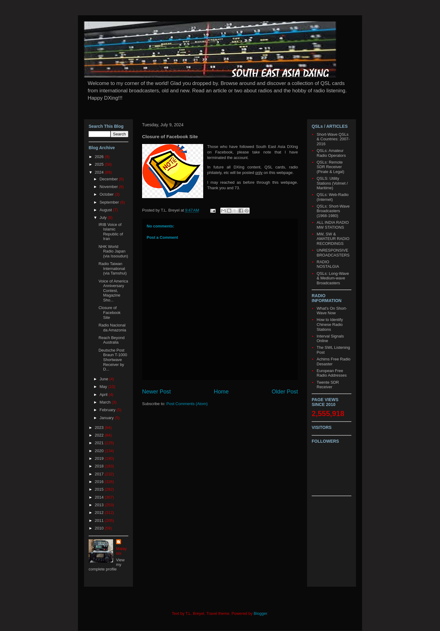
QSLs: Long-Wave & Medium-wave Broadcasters (333, 278)
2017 (100, 474)
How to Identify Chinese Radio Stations (330, 324)
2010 (100, 528)
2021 (100, 443)
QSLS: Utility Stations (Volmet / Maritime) (332, 183)
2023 (100, 427)
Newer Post (156, 392)
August (106, 210)
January (107, 417)
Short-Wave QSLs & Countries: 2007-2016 (333, 139)
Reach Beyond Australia (111, 340)
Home (221, 392)
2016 (100, 481)
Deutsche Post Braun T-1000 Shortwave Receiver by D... (112, 359)
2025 (100, 164)
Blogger (260, 613)
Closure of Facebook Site (109, 312)
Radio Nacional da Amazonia (112, 327)
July (104, 217)
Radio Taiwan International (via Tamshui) (112, 268)
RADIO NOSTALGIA (328, 264)
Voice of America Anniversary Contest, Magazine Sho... (113, 290)
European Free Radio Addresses (331, 373)
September (110, 202)
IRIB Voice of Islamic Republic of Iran (110, 231)
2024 (100, 172)
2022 (100, 435)
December (109, 179)
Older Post (285, 392)
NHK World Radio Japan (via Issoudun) (113, 251)
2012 (100, 512)
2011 (100, 520)
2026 (100, 156)
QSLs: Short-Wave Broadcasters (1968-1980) (333, 211)
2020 (100, 450)
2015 (100, 489)
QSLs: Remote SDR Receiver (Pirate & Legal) (330, 167)
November (109, 186)
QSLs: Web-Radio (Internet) (333, 197)
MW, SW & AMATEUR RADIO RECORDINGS (333, 239)
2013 (100, 505)
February (108, 410)
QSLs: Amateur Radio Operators (331, 153)
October (107, 194)
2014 (100, 497)
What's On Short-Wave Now (332, 311)
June (104, 379)
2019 (100, 458)
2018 (100, 466)
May (104, 386)
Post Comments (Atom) (187, 403)
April (104, 394)
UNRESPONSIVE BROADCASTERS (333, 252)
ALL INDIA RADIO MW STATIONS (333, 225)
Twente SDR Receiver (328, 384)
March (106, 402)
